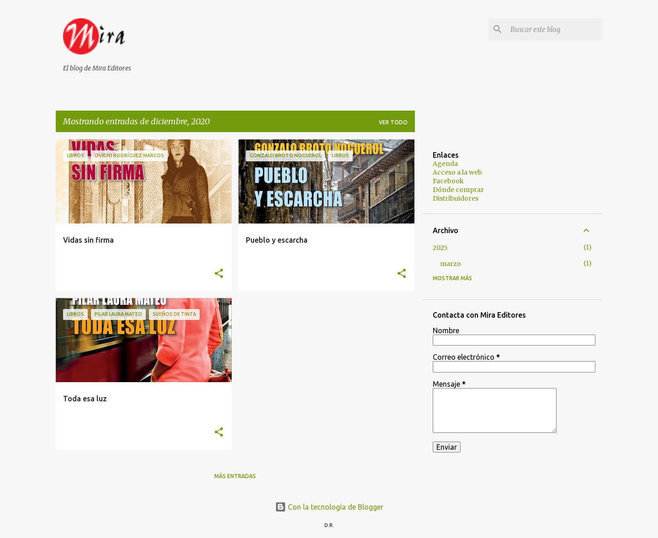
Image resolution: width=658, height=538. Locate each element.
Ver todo (393, 122)
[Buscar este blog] (555, 29)
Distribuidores (455, 198)
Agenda (445, 164)
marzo (450, 264)
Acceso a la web (457, 172)
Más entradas (235, 476)
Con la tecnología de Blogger (329, 507)
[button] (218, 274)
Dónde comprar (458, 190)
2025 (440, 248)
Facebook (448, 181)
